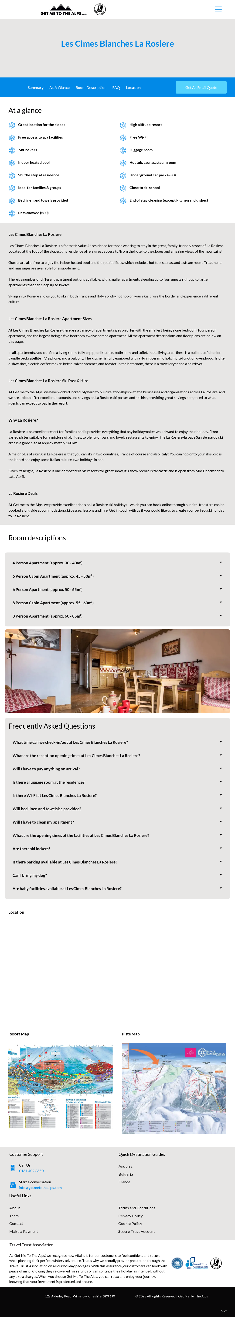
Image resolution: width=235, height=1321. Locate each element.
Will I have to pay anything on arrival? (47, 770)
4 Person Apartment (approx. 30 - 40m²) (48, 563)
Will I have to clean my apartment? (44, 824)
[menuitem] (37, 87)
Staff (224, 1315)
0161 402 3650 (31, 1174)
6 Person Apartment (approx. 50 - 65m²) (48, 590)
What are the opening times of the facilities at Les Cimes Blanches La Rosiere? (84, 838)
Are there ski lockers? (33, 851)
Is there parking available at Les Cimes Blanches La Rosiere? (67, 865)
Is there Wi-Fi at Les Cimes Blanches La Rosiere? (57, 797)
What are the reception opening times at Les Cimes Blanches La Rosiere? (79, 757)
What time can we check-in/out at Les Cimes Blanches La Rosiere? (73, 743)
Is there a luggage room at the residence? (50, 784)
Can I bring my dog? (30, 878)
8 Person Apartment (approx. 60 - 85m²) (48, 617)
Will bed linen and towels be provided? (48, 811)
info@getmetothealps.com (40, 1191)
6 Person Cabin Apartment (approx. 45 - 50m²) (54, 576)
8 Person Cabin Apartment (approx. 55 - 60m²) (54, 603)
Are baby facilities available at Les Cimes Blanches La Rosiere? (70, 892)
